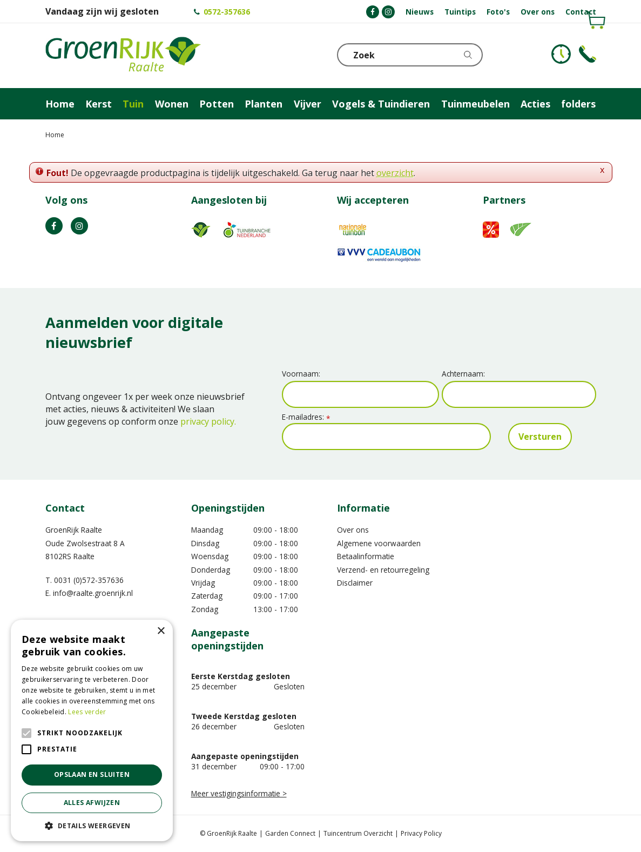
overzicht (395, 173)
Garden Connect (290, 833)
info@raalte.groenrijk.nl (93, 593)
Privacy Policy (421, 833)
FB (54, 225)
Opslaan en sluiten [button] (92, 774)
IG (79, 225)
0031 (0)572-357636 (89, 580)
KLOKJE (561, 54)
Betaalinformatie (365, 556)
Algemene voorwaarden (379, 543)
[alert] (92, 730)
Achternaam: (463, 373)
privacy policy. (208, 421)
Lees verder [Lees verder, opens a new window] (87, 711)
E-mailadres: (306, 417)
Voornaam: (301, 373)
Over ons (353, 530)
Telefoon (587, 54)
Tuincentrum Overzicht (358, 833)
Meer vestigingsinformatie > (239, 793)
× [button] (161, 631)
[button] (92, 825)
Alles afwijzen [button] (92, 802)
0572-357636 (227, 11)
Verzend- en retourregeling (383, 570)
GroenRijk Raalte (73, 530)
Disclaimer (355, 583)
